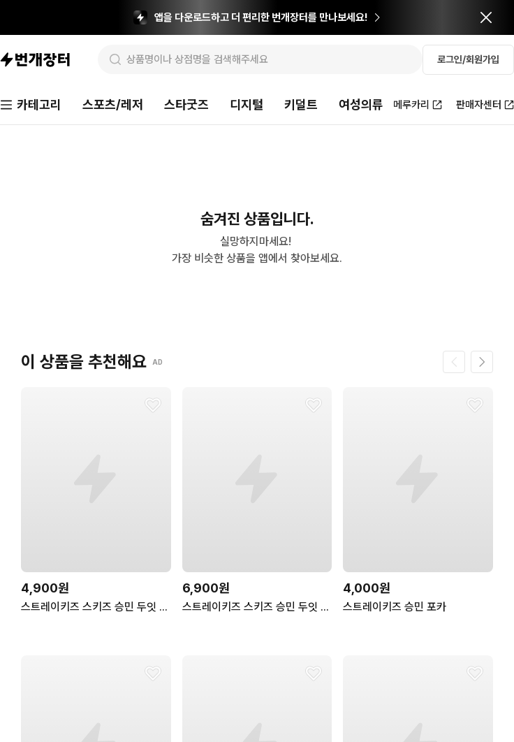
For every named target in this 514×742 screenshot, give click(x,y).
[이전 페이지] (454, 362)
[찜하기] (153, 405)
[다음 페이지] (482, 362)
